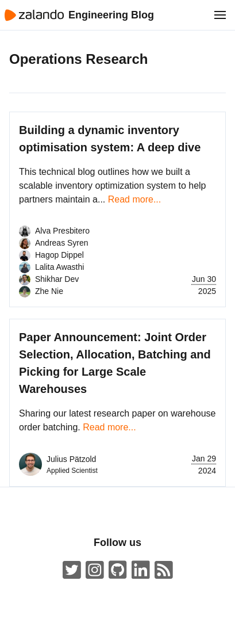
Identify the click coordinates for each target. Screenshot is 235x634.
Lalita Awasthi (59, 267)
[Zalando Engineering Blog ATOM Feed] (163, 570)
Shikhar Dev (57, 279)
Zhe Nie (49, 291)
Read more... (134, 199)
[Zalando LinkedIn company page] (140, 570)
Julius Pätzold (71, 459)
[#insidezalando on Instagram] (94, 570)
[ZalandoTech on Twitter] (71, 570)
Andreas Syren (61, 242)
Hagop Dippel (59, 254)
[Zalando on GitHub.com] (117, 570)
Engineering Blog (111, 15)
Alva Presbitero (62, 230)
